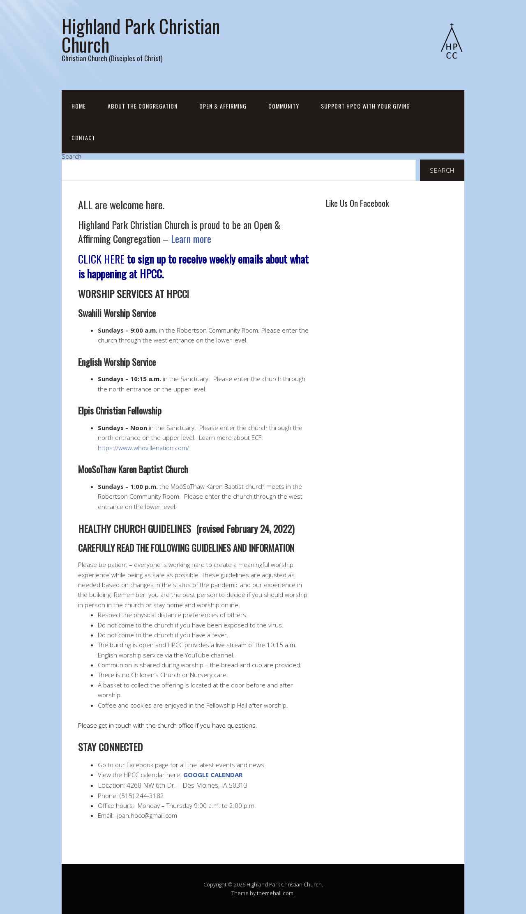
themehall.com (275, 893)
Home (79, 106)
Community (283, 106)
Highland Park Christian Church (141, 35)
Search (71, 156)
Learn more (191, 238)
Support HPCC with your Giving (365, 106)
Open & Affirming (223, 106)
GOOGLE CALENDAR (212, 775)
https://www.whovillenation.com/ (143, 448)
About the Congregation (143, 106)
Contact (83, 137)
